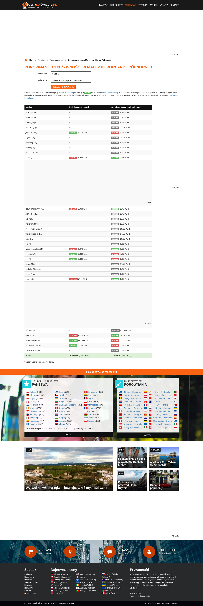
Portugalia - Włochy (163, 424)
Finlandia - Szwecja (133, 408)
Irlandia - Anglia (133, 411)
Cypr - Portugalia (162, 392)
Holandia (34, 405)
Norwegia (34, 414)
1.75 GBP (115, 142)
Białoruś (91, 414)
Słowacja (91, 421)
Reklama (28, 585)
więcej (68, 435)
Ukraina (62, 398)
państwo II (42, 80)
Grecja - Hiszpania (132, 392)
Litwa (89, 395)
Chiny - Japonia (162, 398)
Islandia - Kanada (133, 401)
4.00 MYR (73, 254)
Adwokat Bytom (136, 593)
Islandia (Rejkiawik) (88, 580)
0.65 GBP (115, 269)
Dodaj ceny (116, 5)
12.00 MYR (73, 340)
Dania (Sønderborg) (62, 580)
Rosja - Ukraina (162, 408)
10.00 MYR (73, 279)
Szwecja (33, 424)
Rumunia (91, 408)
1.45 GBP (115, 254)
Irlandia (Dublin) (86, 585)
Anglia (32, 398)
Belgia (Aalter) (111, 593)
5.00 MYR (73, 132)
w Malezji (69, 93)
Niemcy (33, 395)
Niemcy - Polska (132, 395)
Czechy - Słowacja (162, 414)
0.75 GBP (115, 157)
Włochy (33, 418)
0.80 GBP (115, 152)
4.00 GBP (115, 239)
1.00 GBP (115, 112)
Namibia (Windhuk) (113, 582)
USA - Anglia (162, 427)
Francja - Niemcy (133, 421)
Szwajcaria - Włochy (132, 427)
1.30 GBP (115, 122)
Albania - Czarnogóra (132, 414)
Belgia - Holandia (133, 398)
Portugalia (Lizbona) (88, 590)
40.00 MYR (73, 335)
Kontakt (174, 5)
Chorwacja (35, 411)
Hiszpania (34, 421)
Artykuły (143, 5)
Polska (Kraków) (61, 590)
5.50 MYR (73, 157)
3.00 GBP (115, 229)
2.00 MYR (73, 249)
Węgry (62, 418)
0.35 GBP (115, 209)
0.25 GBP (115, 117)
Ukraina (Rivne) (111, 585)
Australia (62, 421)
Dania (32, 401)
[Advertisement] (101, 35)
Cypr (89, 411)
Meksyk (108, 590)
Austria (90, 401)
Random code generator (140, 596)
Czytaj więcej (135, 588)
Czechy (62, 395)
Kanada (62, 408)
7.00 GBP (115, 340)
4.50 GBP (115, 127)
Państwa (103, 5)
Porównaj (130, 5)
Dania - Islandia (162, 411)
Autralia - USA (162, 401)
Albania (61, 424)
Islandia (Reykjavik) (113, 588)
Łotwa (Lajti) (59, 593)
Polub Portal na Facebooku (101, 372)
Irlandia (33, 408)
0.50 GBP (115, 219)
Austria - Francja (132, 405)
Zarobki (154, 5)
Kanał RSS (31, 593)
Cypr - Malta (162, 405)
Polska (33, 392)
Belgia (90, 398)
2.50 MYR (73, 209)
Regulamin (29, 588)
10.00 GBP (115, 330)
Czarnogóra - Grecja (162, 421)
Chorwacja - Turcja (162, 395)
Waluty (164, 5)
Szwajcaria (92, 392)
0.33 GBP (115, 249)
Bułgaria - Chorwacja (132, 418)
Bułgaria (62, 401)
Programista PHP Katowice (166, 603)
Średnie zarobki (31, 582)
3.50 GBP (115, 234)
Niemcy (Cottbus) (61, 574)
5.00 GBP (115, 137)
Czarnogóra (92, 405)
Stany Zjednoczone (67, 405)
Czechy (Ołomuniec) (62, 577)
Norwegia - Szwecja (132, 424)
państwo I (42, 74)
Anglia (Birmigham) (87, 588)
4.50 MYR (73, 345)
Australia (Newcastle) (114, 580)
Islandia (62, 414)
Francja (62, 411)
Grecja (62, 392)
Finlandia (91, 418)
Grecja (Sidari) (86, 582)
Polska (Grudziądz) (62, 588)
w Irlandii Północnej (109, 93)
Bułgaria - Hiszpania (162, 418)
